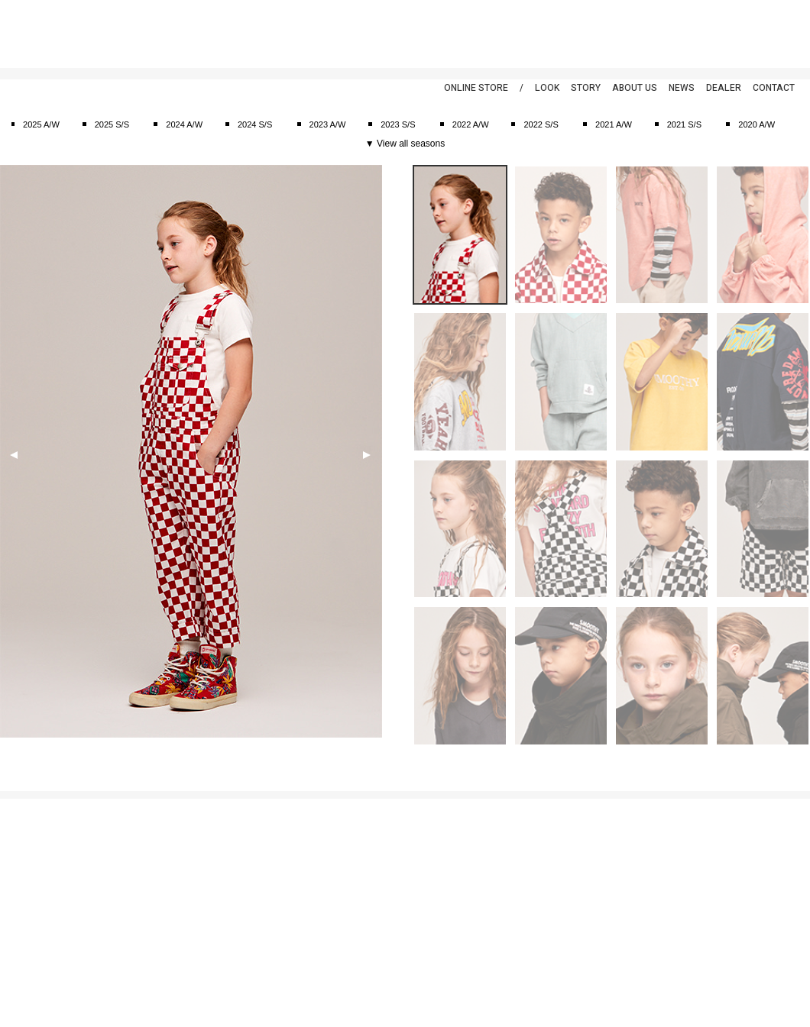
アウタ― (156, 887)
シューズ (156, 951)
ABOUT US (634, 87)
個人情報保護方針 (33, 855)
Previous (14, 455)
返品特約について (33, 887)
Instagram (783, 30)
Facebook (722, 30)
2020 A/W (756, 124)
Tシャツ (154, 871)
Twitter (752, 30)
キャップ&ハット (171, 919)
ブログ (349, 871)
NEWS (682, 87)
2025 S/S (112, 124)
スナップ (354, 887)
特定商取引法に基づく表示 (50, 871)
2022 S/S (540, 124)
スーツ (151, 839)
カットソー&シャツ (175, 855)
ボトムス (156, 903)
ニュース (354, 855)
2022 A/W (470, 124)
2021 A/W (613, 124)
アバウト (354, 839)
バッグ (151, 935)
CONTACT (774, 87)
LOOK (547, 87)
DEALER (723, 87)
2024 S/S (255, 124)
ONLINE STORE (476, 87)
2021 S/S (684, 124)
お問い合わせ (25, 903)
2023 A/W (327, 124)
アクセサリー (164, 967)
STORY (586, 87)
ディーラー (358, 903)
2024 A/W (184, 124)
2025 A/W (41, 124)
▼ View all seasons (405, 143)
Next (367, 455)
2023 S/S (398, 124)
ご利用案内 (21, 839)
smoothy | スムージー (88, 34)
